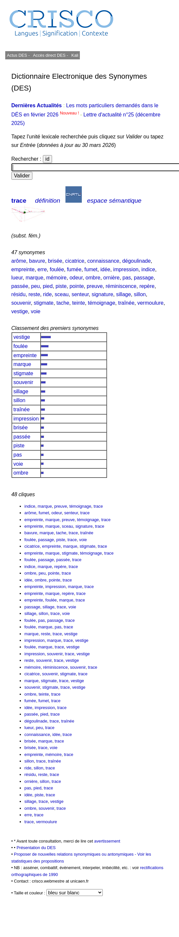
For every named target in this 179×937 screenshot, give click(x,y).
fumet (91, 269)
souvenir (21, 303)
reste (34, 294)
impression (125, 269)
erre (42, 269)
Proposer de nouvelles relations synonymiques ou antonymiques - (75, 854)
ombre (92, 277)
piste (61, 286)
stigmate (43, 303)
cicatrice (74, 261)
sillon (140, 294)
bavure (37, 261)
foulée (57, 269)
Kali (74, 55)
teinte (78, 303)
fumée (74, 269)
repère (146, 286)
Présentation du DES (36, 847)
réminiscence (121, 286)
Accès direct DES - (50, 55)
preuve (95, 286)
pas (126, 277)
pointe (76, 286)
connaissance (103, 261)
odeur (75, 277)
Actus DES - (18, 55)
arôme (18, 261)
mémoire (56, 277)
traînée (126, 303)
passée (19, 286)
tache (62, 303)
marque (34, 277)
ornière (111, 277)
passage (144, 277)
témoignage (101, 303)
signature (102, 294)
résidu (18, 294)
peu (35, 286)
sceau (62, 294)
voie (35, 311)
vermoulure (150, 303)
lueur (17, 277)
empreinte (23, 269)
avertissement (107, 841)
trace (19, 200)
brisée (55, 261)
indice (148, 269)
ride (47, 294)
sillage (123, 294)
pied (48, 286)
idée (105, 269)
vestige (19, 311)
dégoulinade (136, 261)
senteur (80, 294)
